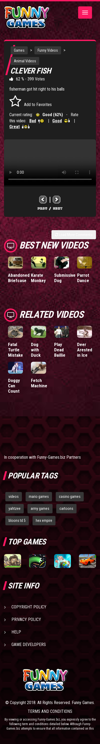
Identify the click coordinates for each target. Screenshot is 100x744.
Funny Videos (48, 50)
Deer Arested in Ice (84, 350)
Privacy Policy (26, 619)
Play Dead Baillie (59, 350)
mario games (39, 496)
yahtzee (15, 508)
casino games (70, 496)
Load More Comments (74, 235)
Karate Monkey (38, 278)
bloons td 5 (17, 520)
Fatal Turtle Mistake (15, 350)
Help (16, 632)
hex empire (44, 520)
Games (19, 50)
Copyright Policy (28, 606)
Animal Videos (25, 61)
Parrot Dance (83, 278)
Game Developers (28, 644)
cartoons (66, 508)
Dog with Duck (36, 350)
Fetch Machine (39, 383)
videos (14, 496)
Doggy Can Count (14, 386)
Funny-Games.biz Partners (59, 457)
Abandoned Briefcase (19, 278)
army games (40, 508)
